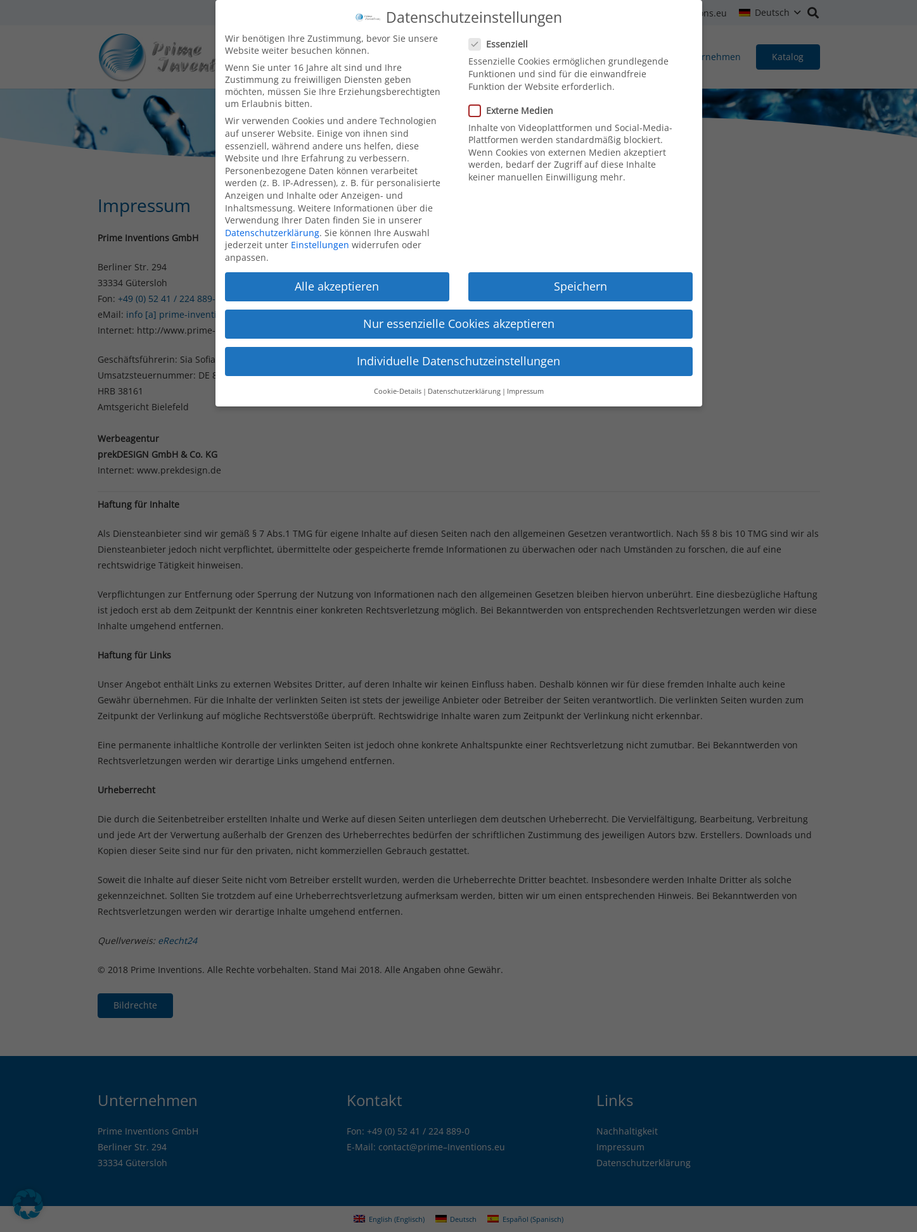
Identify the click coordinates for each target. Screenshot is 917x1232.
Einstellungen (320, 236)
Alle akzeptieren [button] (337, 278)
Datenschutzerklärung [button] (464, 383)
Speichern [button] (580, 278)
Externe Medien (514, 102)
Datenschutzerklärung (272, 224)
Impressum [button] (525, 383)
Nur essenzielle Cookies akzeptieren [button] (459, 315)
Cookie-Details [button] (397, 383)
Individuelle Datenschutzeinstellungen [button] (458, 352)
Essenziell (501, 36)
